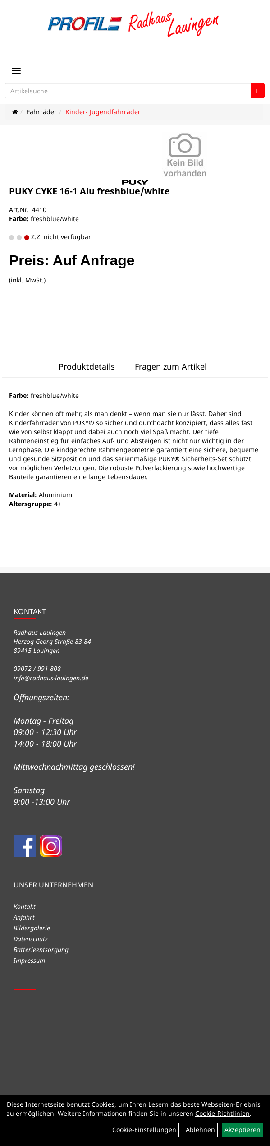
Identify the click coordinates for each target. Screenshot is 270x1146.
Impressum (29, 960)
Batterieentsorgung (41, 949)
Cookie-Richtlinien (222, 1113)
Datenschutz (31, 938)
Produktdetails (87, 366)
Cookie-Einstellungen (144, 1129)
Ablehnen (200, 1129)
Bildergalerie (32, 928)
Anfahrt (24, 917)
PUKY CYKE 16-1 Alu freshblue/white (89, 191)
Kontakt (25, 906)
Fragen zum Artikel (171, 366)
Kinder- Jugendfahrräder (103, 111)
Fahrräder (42, 111)
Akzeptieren (242, 1129)
